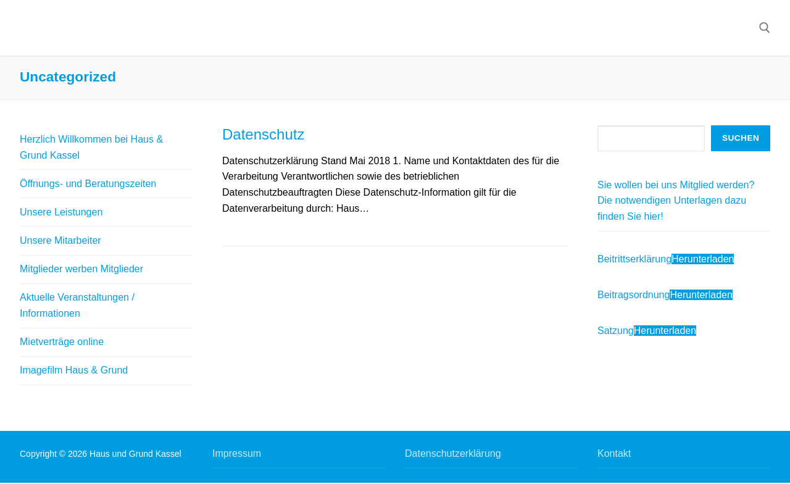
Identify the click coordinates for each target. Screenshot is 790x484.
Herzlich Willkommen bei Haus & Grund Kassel (91, 147)
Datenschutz (263, 134)
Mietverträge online (62, 341)
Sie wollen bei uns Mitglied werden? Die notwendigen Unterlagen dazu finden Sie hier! (675, 201)
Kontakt (614, 453)
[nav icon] (736, 28)
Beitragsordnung (633, 295)
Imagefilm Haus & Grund (74, 370)
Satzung (615, 330)
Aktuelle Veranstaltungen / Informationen (77, 305)
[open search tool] (764, 27)
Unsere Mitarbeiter (60, 240)
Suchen (740, 138)
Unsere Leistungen (61, 212)
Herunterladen (703, 259)
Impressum (236, 453)
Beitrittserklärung (634, 259)
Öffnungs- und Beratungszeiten (88, 183)
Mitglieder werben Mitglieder (81, 269)
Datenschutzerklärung (453, 453)
